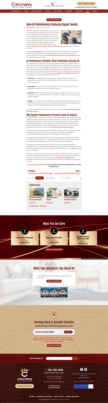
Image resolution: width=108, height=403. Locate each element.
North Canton (71, 339)
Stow (45, 341)
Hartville (64, 337)
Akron (35, 337)
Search (39, 178)
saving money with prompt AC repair (64, 127)
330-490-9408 (54, 4)
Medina (62, 339)
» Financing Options (54, 385)
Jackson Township (37, 339)
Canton (40, 337)
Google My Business (85, 369)
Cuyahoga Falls (49, 337)
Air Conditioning (54, 20)
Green (58, 337)
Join (75, 358)
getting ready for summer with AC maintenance (47, 46)
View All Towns (54, 345)
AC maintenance (39, 51)
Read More (32, 202)
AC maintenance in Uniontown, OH (65, 157)
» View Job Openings (54, 387)
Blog (32, 27)
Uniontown (44, 206)
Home (28, 27)
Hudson (71, 337)
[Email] (62, 358)
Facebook (81, 369)
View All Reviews (54, 281)
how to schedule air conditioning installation (67, 73)
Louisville (48, 339)
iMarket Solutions (46, 399)
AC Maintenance (34, 206)
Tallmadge (52, 341)
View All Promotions (54, 249)
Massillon (55, 339)
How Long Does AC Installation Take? (67, 173)
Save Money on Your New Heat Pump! (41, 173)
